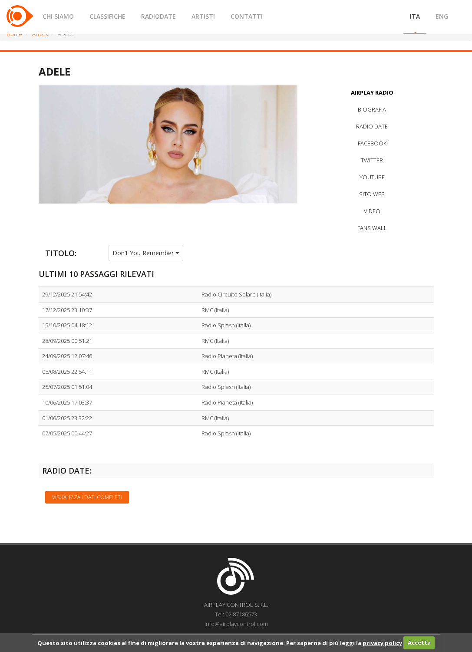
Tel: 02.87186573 (236, 614)
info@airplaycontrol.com (236, 624)
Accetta (419, 642)
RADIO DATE (372, 126)
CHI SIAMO (58, 16)
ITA (415, 16)
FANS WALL (372, 228)
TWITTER (372, 160)
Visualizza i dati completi (87, 497)
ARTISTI (203, 16)
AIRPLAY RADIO (372, 92)
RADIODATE (158, 16)
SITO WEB (372, 194)
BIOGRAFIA (372, 109)
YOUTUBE (372, 177)
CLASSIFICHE (107, 16)
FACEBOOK (372, 143)
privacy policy (382, 642)
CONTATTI (247, 16)
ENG (442, 16)
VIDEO (372, 211)
